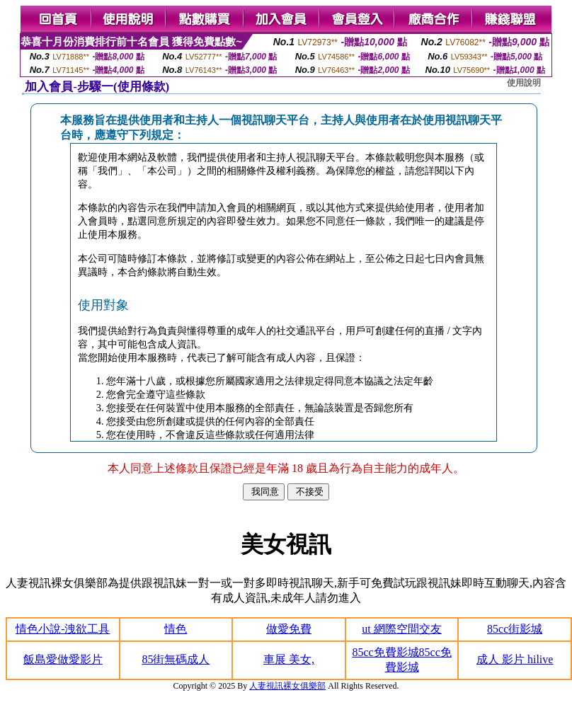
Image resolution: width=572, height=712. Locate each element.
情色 (175, 629)
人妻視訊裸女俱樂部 (287, 686)
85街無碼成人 (176, 659)
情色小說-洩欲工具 (63, 629)
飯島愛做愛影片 (63, 659)
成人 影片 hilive (514, 659)
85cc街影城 (514, 629)
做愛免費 (288, 629)
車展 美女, (288, 659)
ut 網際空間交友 (401, 629)
